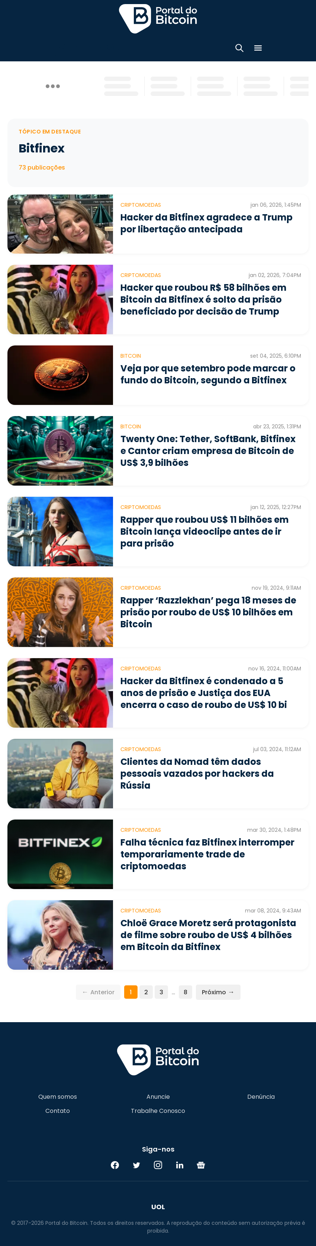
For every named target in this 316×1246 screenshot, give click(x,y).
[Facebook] (115, 1165)
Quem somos (57, 1097)
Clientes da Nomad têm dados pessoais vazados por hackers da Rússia (197, 774)
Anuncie (158, 1097)
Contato (57, 1111)
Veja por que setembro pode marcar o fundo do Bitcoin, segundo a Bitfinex (208, 374)
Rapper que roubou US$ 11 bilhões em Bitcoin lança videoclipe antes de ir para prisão (204, 531)
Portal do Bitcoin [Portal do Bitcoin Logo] (158, 18)
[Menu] (258, 49)
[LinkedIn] (179, 1165)
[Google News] (201, 1165)
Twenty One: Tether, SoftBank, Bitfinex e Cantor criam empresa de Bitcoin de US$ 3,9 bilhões (208, 451)
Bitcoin (130, 356)
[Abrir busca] (239, 49)
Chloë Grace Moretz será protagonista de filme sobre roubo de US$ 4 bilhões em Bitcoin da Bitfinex (208, 935)
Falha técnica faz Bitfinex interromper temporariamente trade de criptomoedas (207, 854)
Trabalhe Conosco (158, 1111)
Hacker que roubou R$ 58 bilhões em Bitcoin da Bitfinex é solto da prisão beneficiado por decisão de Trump (203, 299)
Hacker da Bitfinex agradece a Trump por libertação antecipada (206, 223)
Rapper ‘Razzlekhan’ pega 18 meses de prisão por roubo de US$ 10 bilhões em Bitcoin (208, 612)
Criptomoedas (140, 205)
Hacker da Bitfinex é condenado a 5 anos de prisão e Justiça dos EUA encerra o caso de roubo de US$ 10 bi (203, 693)
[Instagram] (158, 1165)
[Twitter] (136, 1165)
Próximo (218, 992)
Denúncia (261, 1097)
